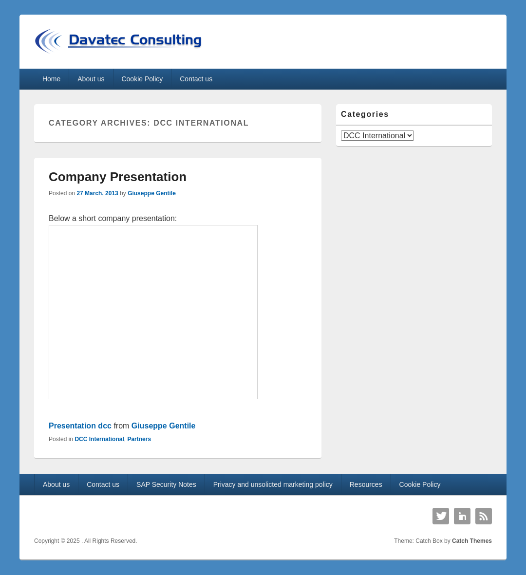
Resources (366, 484)
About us (90, 79)
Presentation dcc (80, 426)
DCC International (99, 439)
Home (51, 79)
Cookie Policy (142, 79)
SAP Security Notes (166, 484)
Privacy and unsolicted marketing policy (273, 484)
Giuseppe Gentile (152, 193)
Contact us (196, 79)
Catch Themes (472, 541)
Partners (139, 439)
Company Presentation (118, 176)
